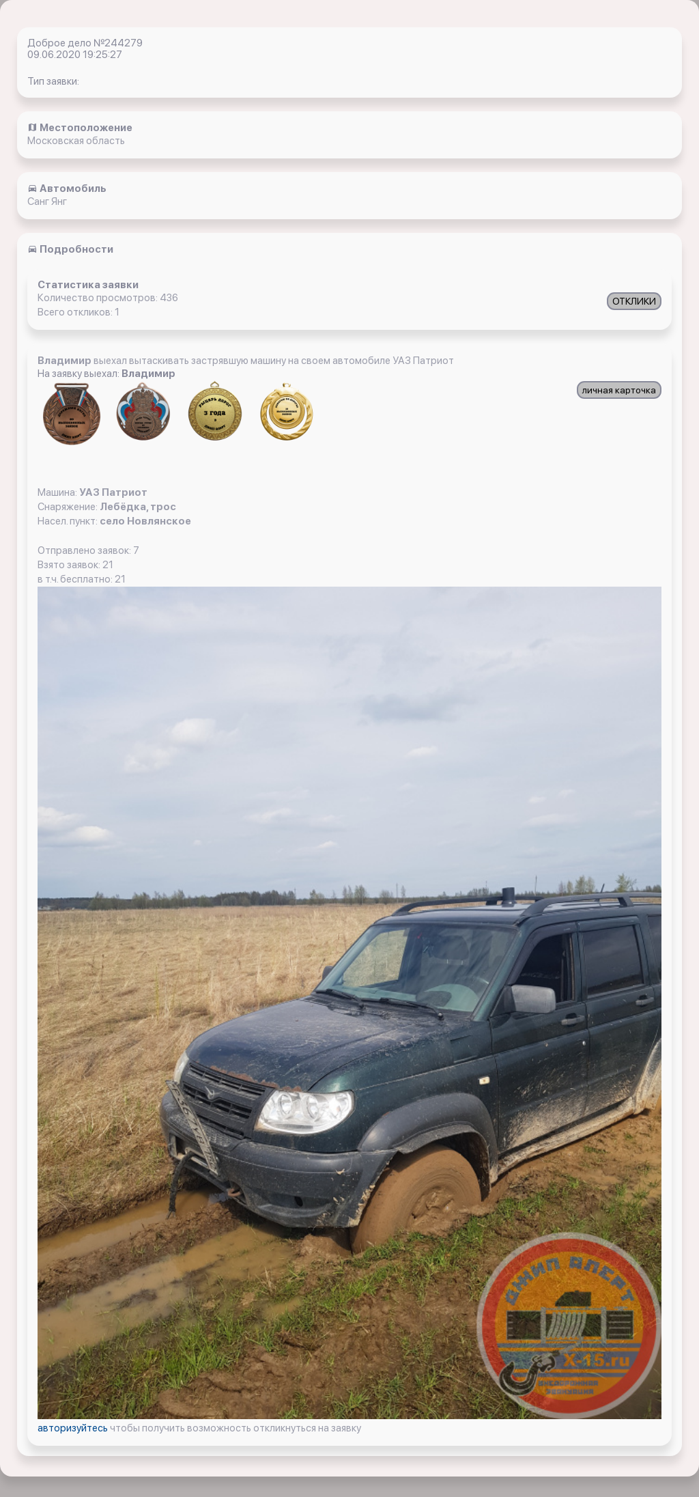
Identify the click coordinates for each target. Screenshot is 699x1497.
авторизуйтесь (74, 1428)
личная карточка (619, 389)
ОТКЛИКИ (634, 301)
